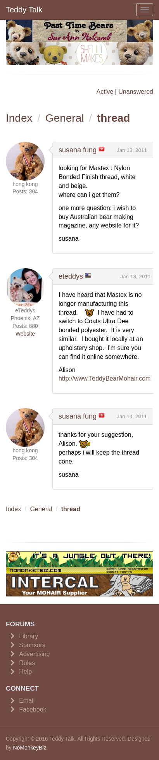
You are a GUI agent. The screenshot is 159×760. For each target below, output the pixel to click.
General (64, 118)
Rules (27, 663)
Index (19, 118)
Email (27, 700)
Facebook (32, 709)
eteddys (71, 276)
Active (105, 91)
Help (25, 671)
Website (25, 334)
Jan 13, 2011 (132, 150)
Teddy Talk (24, 9)
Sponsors (32, 645)
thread (113, 118)
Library (28, 636)
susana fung (78, 150)
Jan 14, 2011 (132, 416)
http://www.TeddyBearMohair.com (104, 378)
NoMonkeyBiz (30, 747)
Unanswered (135, 91)
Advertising (34, 654)
